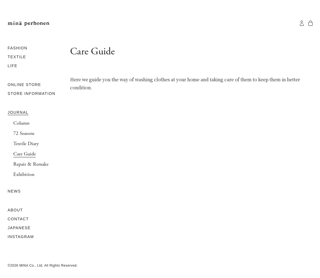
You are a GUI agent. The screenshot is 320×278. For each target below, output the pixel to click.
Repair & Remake (30, 164)
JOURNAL (18, 112)
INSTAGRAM (21, 236)
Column (21, 123)
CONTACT (18, 219)
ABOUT (15, 210)
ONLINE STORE (24, 84)
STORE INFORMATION (32, 93)
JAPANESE (19, 228)
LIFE (12, 66)
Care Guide (24, 154)
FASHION (17, 48)
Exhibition (23, 174)
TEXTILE (17, 57)
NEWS (14, 191)
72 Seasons (23, 133)
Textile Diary (26, 144)
